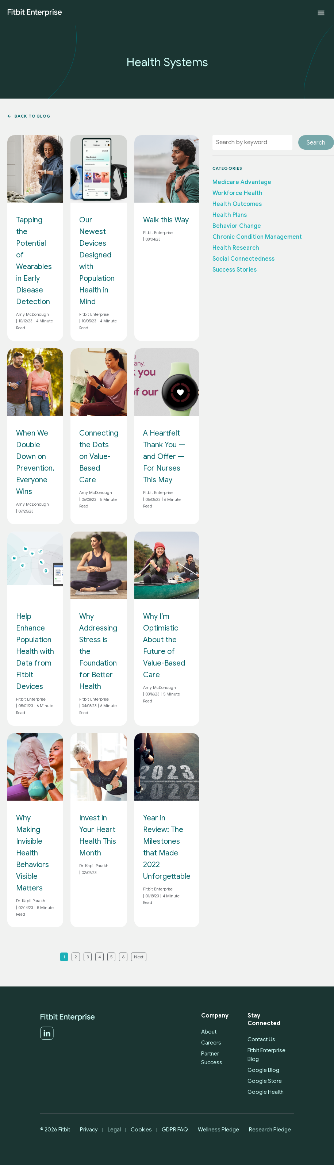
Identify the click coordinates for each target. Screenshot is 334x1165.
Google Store (264, 1081)
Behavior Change (236, 226)
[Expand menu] (321, 13)
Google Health (265, 1092)
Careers (211, 1042)
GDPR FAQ (175, 1129)
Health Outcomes (237, 204)
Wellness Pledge (218, 1129)
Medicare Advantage (241, 182)
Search (316, 142)
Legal (114, 1129)
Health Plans (229, 215)
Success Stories (234, 269)
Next (138, 956)
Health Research (235, 248)
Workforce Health (237, 193)
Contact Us (261, 1039)
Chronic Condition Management (257, 237)
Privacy (89, 1129)
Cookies (141, 1129)
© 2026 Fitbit (55, 1129)
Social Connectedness (243, 258)
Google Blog (263, 1070)
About (208, 1031)
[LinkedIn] (47, 1038)
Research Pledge (270, 1129)
